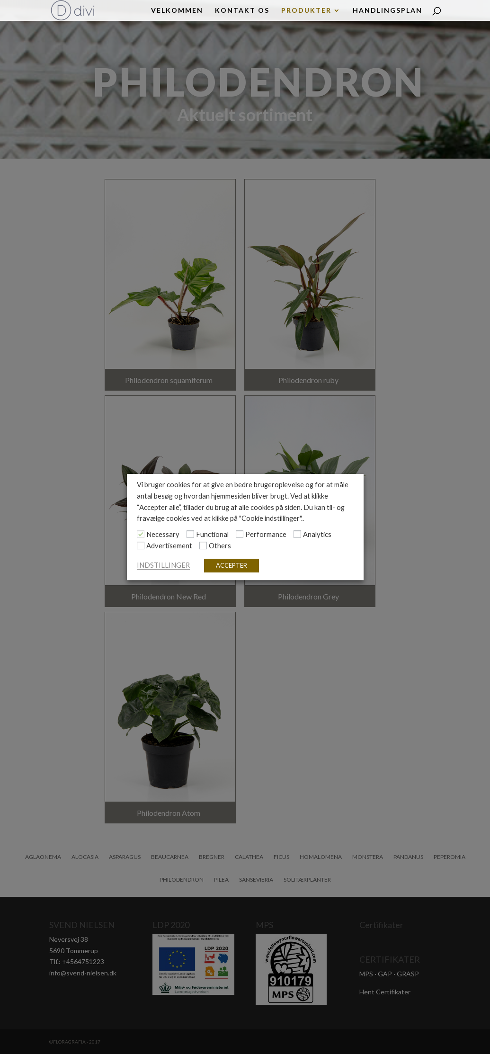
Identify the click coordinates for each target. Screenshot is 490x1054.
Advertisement (169, 546)
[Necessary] (140, 534)
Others (220, 546)
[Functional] (190, 534)
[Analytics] (297, 534)
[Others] (203, 545)
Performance (265, 534)
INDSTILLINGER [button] (163, 565)
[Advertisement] (140, 545)
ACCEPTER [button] (231, 565)
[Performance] (239, 534)
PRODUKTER (306, 10)
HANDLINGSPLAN (387, 10)
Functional (212, 534)
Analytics (317, 534)
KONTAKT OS (242, 10)
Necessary (162, 534)
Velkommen (177, 10)
